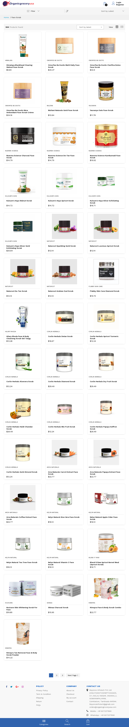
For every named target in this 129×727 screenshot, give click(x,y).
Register (120, 5)
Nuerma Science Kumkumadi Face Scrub (105, 157)
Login (118, 2)
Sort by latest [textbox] (85, 27)
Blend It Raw (94, 557)
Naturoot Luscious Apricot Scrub (104, 246)
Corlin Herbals (53, 331)
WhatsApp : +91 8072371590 (101, 715)
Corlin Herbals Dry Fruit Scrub (103, 381)
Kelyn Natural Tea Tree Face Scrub (21, 562)
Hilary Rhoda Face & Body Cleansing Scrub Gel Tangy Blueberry (18, 337)
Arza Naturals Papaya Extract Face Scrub (105, 473)
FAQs (38, 705)
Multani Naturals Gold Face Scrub (63, 110)
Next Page (73, 675)
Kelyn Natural (53, 512)
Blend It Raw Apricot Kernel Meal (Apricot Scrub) (104, 563)
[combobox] (112, 11)
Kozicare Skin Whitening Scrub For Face (21, 608)
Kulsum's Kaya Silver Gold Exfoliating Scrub (18, 247)
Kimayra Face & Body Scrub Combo (105, 607)
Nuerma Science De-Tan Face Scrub (61, 157)
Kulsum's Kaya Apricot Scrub (61, 201)
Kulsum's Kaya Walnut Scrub (19, 201)
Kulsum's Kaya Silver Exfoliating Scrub (104, 202)
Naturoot (51, 241)
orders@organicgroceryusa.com (102, 707)
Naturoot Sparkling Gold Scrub (62, 246)
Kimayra (92, 603)
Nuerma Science (11, 151)
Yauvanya (92, 106)
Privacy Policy (42, 690)
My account (71, 698)
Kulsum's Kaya (11, 196)
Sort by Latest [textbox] (107, 11)
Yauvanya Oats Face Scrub (101, 110)
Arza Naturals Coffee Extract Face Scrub (21, 518)
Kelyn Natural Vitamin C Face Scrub (61, 563)
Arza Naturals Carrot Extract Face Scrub (63, 473)
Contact (69, 701)
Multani (50, 106)
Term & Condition (43, 694)
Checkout (70, 694)
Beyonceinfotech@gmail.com (101, 704)
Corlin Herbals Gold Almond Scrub (21, 472)
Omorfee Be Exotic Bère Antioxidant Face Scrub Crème (20, 111)
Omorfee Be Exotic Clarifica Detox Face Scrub (105, 66)
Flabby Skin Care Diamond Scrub (104, 291)
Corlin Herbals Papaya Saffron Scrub (103, 428)
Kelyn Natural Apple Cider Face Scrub (104, 518)
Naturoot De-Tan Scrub (16, 291)
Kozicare (9, 603)
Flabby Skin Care (96, 286)
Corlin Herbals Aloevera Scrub (20, 381)
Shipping (39, 698)
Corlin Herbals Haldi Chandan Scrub (19, 428)
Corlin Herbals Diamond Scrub (61, 381)
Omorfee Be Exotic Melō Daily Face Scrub (63, 66)
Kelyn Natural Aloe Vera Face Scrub (63, 517)
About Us (70, 690)
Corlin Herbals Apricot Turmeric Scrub (104, 337)
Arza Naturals (53, 467)
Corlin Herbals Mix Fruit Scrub (61, 427)
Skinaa (49, 603)
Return (39, 701)
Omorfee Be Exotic (54, 60)
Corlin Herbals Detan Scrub (60, 336)
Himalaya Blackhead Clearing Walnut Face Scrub (19, 66)
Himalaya (8, 60)
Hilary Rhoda (10, 331)
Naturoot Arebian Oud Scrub (60, 291)
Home (6, 17)
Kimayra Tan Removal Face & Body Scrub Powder (21, 654)
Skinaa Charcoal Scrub (58, 607)
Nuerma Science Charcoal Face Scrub (20, 157)
